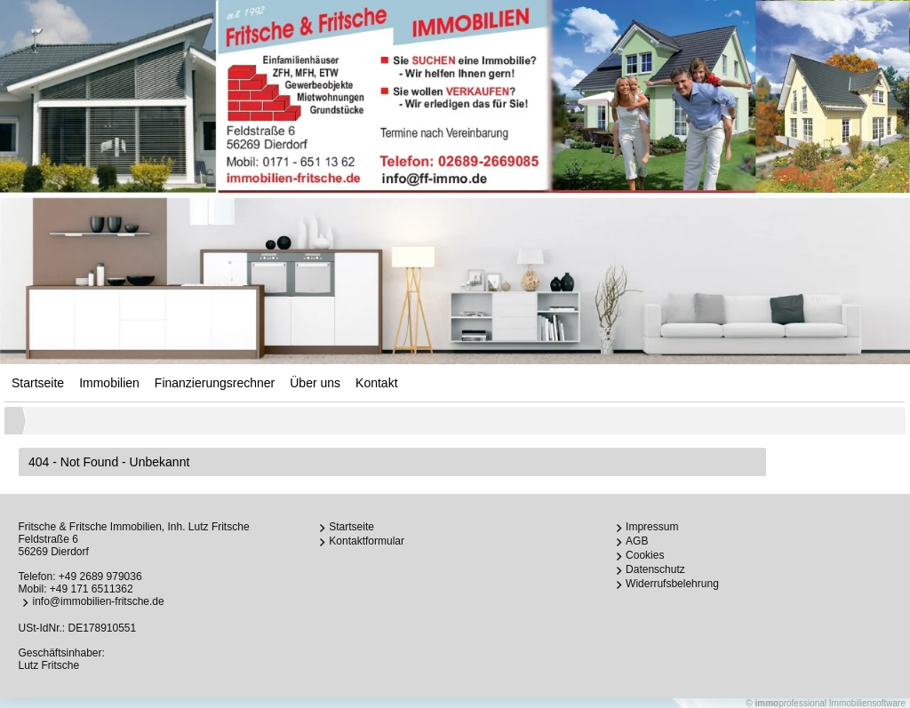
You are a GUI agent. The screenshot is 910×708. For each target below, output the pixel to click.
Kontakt (376, 383)
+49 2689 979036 (100, 576)
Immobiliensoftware (867, 703)
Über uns (315, 383)
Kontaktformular (366, 541)
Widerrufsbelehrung (672, 583)
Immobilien (109, 383)
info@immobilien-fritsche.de (98, 601)
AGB (637, 541)
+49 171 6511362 (91, 589)
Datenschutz (655, 569)
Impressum (652, 527)
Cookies (645, 555)
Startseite (38, 383)
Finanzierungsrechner (215, 383)
